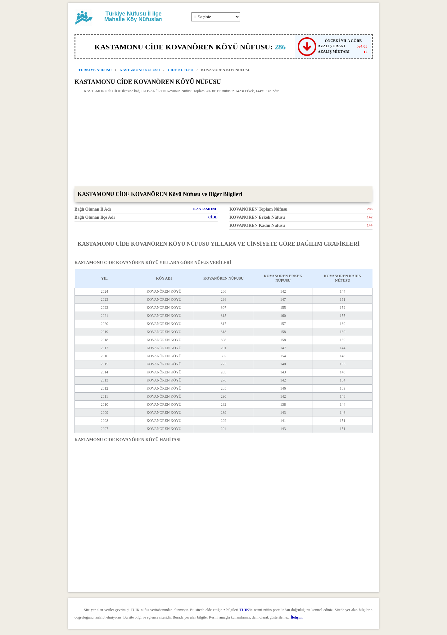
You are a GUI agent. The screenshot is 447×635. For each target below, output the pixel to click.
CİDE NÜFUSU (180, 70)
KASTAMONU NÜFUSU (140, 70)
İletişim (297, 617)
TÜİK (244, 610)
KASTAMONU (205, 209)
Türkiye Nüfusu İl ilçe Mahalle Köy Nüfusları (133, 16)
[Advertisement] (223, 139)
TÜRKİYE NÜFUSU (95, 70)
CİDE (213, 217)
